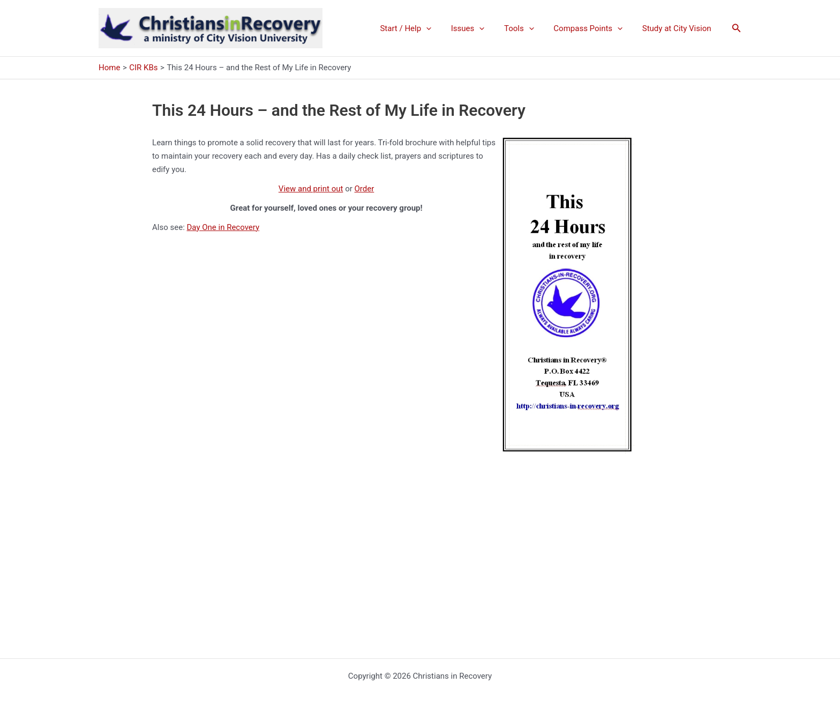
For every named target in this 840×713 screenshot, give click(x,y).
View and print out (311, 189)
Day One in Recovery (223, 227)
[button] (736, 28)
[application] (442, 28)
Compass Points (593, 28)
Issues (480, 28)
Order (364, 189)
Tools (528, 28)
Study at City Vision (678, 28)
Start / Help (421, 28)
